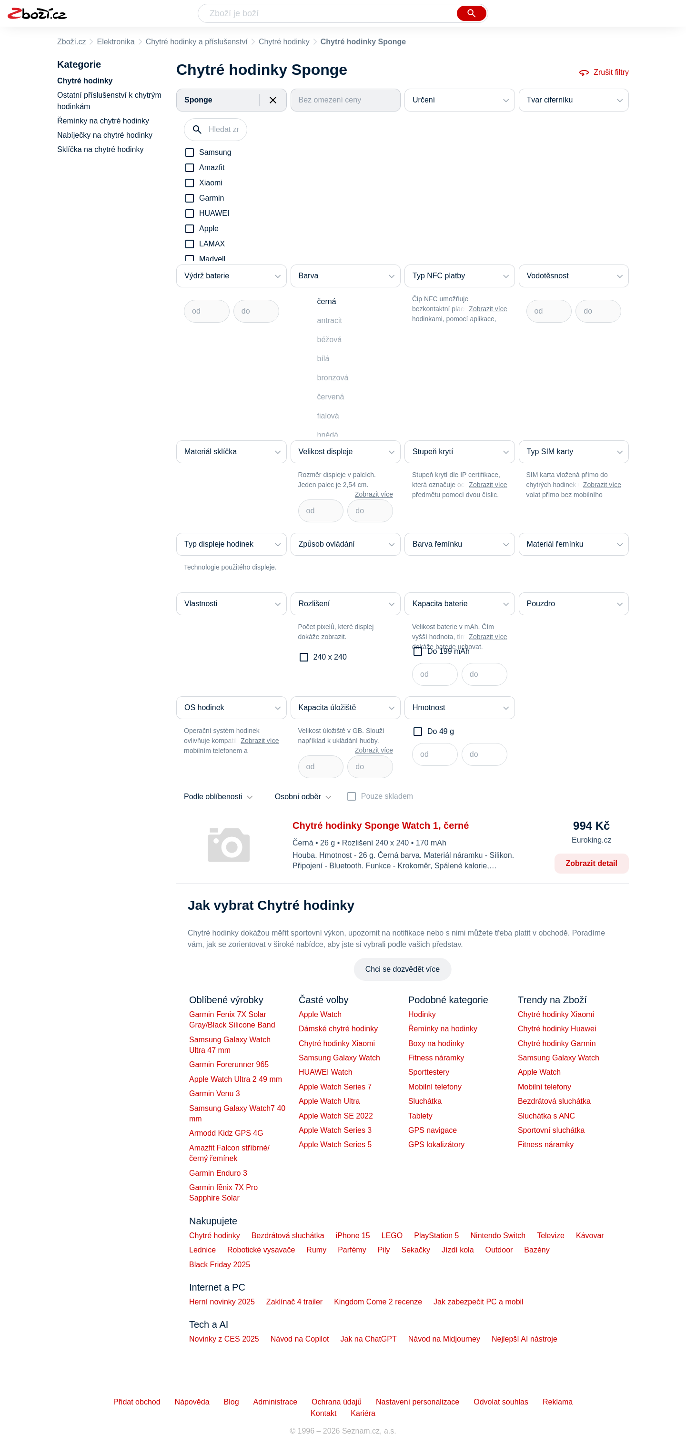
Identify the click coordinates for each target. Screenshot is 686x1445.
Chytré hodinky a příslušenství (197, 42)
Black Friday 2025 (219, 1265)
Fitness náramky (436, 1058)
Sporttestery (428, 1072)
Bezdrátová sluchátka (554, 1101)
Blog (231, 1402)
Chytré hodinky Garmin (557, 1043)
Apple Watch (320, 1014)
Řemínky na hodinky (442, 1029)
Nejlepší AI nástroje (524, 1339)
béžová (329, 340)
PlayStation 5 (436, 1235)
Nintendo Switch (498, 1235)
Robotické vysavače (261, 1250)
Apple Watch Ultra (329, 1101)
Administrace (275, 1402)
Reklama (558, 1402)
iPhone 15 (353, 1235)
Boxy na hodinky (436, 1043)
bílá (323, 359)
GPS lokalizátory (436, 1144)
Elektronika (115, 42)
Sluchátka (425, 1101)
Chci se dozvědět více (402, 969)
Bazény (536, 1250)
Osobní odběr (298, 797)
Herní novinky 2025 (222, 1302)
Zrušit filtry (603, 72)
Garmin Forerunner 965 (229, 1064)
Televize (551, 1235)
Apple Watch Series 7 (335, 1087)
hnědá (328, 435)
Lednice (202, 1250)
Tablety (420, 1116)
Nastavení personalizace (417, 1402)
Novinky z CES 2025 (224, 1339)
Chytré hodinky (284, 42)
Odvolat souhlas (501, 1402)
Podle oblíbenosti (213, 797)
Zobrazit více (488, 309)
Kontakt (323, 1413)
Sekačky (415, 1250)
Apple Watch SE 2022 (336, 1116)
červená (330, 397)
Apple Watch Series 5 (335, 1144)
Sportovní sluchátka (551, 1130)
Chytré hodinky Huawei (557, 1029)
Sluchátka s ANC (546, 1116)
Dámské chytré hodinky (338, 1029)
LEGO (392, 1235)
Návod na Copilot (300, 1339)
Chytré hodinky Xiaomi (337, 1043)
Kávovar (590, 1235)
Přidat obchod (137, 1402)
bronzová (333, 378)
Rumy (316, 1250)
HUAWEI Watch (326, 1072)
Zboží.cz (71, 42)
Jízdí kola (458, 1250)
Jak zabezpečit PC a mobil (479, 1302)
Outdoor (499, 1250)
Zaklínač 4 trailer (294, 1302)
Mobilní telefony (435, 1087)
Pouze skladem (387, 796)
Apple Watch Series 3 (335, 1130)
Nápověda (192, 1402)
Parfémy (352, 1250)
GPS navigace (432, 1130)
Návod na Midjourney (444, 1339)
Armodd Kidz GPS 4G (226, 1133)
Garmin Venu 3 (214, 1093)
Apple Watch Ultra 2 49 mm (235, 1079)
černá (326, 301)
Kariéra (363, 1413)
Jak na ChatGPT (368, 1339)
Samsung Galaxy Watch (339, 1058)
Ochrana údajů (337, 1402)
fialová (328, 416)
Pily (384, 1250)
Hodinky (422, 1014)
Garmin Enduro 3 (218, 1173)
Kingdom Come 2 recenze (378, 1302)
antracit (329, 320)
